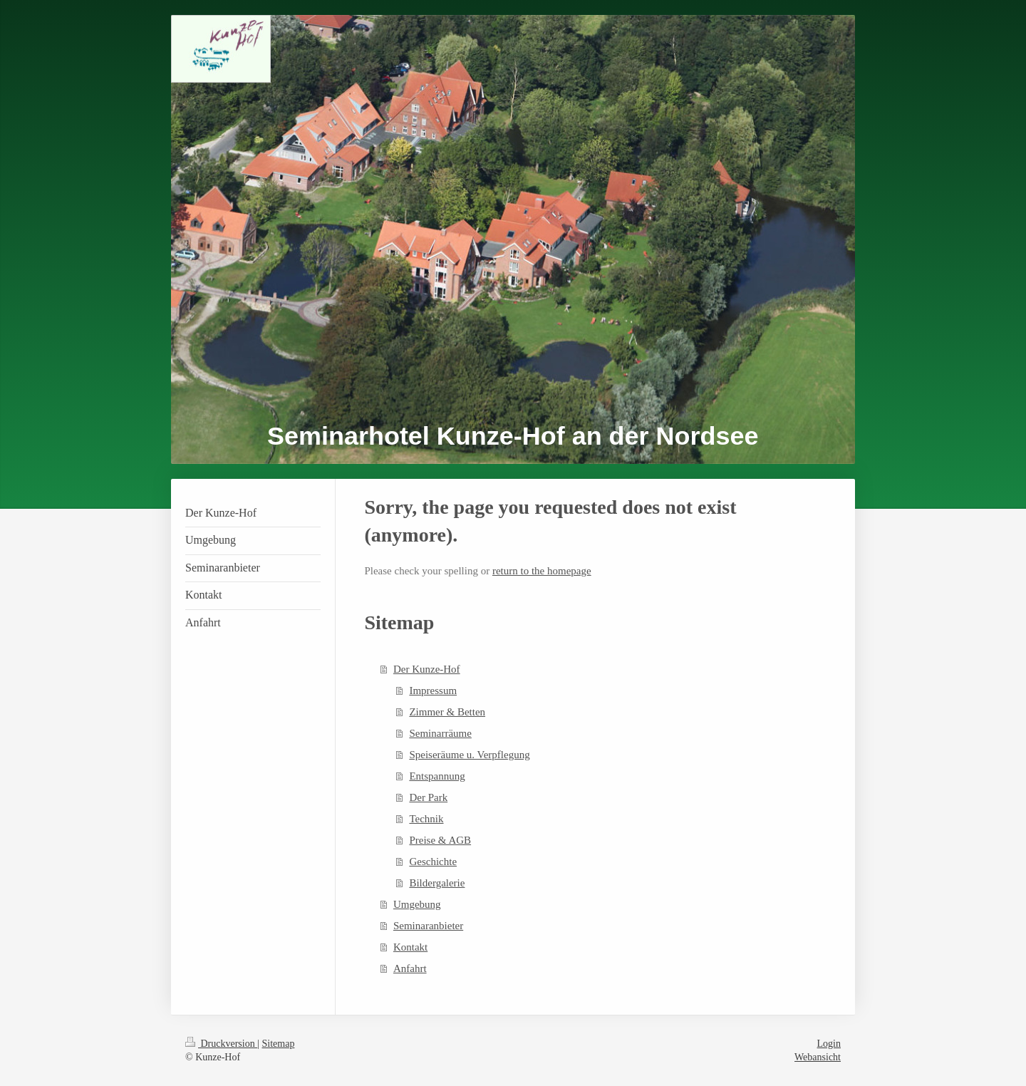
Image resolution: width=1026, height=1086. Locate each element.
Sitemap (278, 1043)
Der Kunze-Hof (426, 669)
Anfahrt (410, 968)
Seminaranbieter (428, 925)
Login (829, 1043)
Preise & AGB (440, 840)
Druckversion (221, 1043)
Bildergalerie (437, 883)
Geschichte (433, 861)
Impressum (433, 690)
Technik (426, 818)
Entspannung (437, 776)
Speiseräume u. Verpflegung (469, 754)
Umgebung (417, 904)
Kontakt (410, 947)
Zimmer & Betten (447, 712)
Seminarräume (440, 733)
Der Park (428, 797)
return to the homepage (541, 570)
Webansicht (817, 1057)
